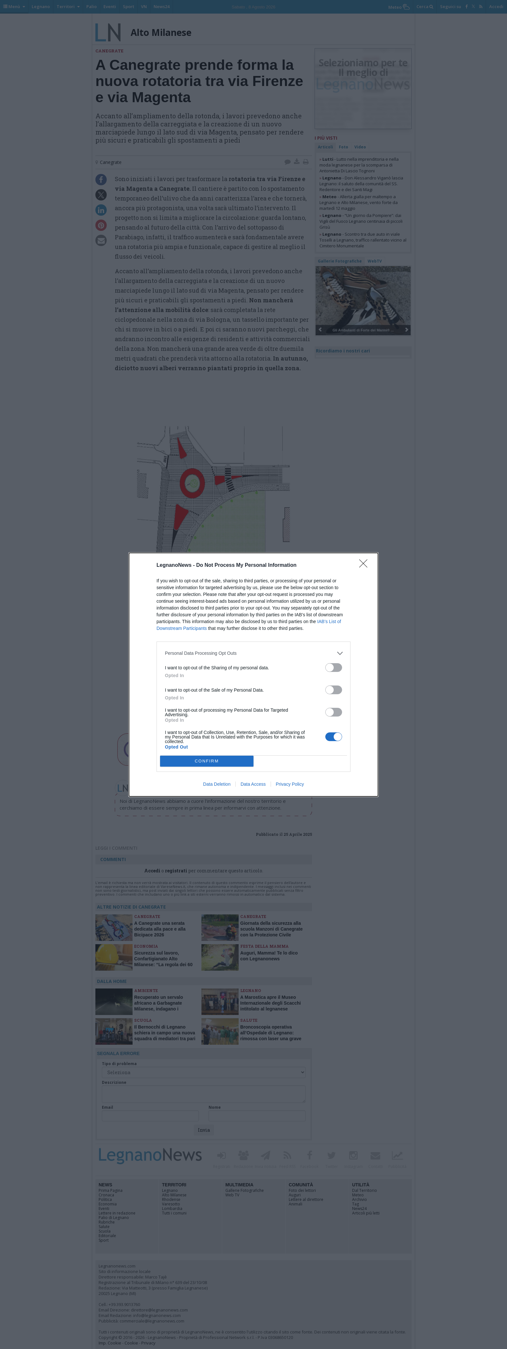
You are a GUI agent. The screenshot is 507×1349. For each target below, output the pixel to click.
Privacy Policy (290, 784)
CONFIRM (207, 761)
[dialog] (253, 674)
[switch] (333, 667)
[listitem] (253, 653)
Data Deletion (217, 784)
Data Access (253, 784)
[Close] (365, 565)
